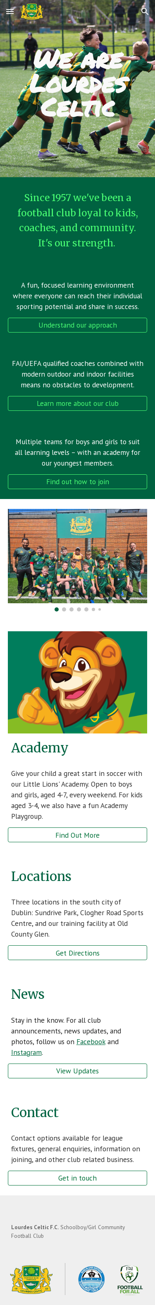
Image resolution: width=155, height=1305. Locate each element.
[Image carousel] (78, 560)
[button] (10, 11)
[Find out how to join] (77, 482)
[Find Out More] (77, 835)
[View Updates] (77, 1071)
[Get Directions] (77, 953)
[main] (78, 83)
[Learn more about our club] (77, 403)
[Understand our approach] (77, 325)
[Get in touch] (77, 1178)
